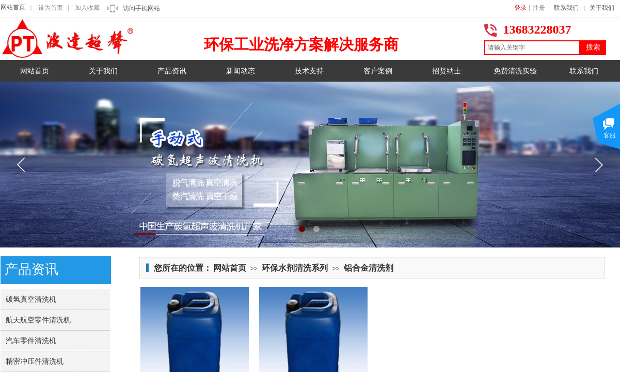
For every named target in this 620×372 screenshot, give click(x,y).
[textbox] (532, 47)
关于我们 (602, 7)
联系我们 (566, 7)
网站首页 (13, 7)
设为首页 (50, 7)
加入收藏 (87, 7)
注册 (539, 7)
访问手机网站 (141, 8)
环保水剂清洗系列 (295, 268)
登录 (520, 7)
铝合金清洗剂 (368, 268)
